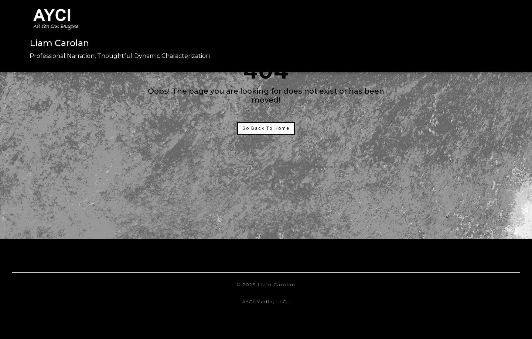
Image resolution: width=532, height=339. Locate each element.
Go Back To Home (266, 128)
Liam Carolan (59, 43)
